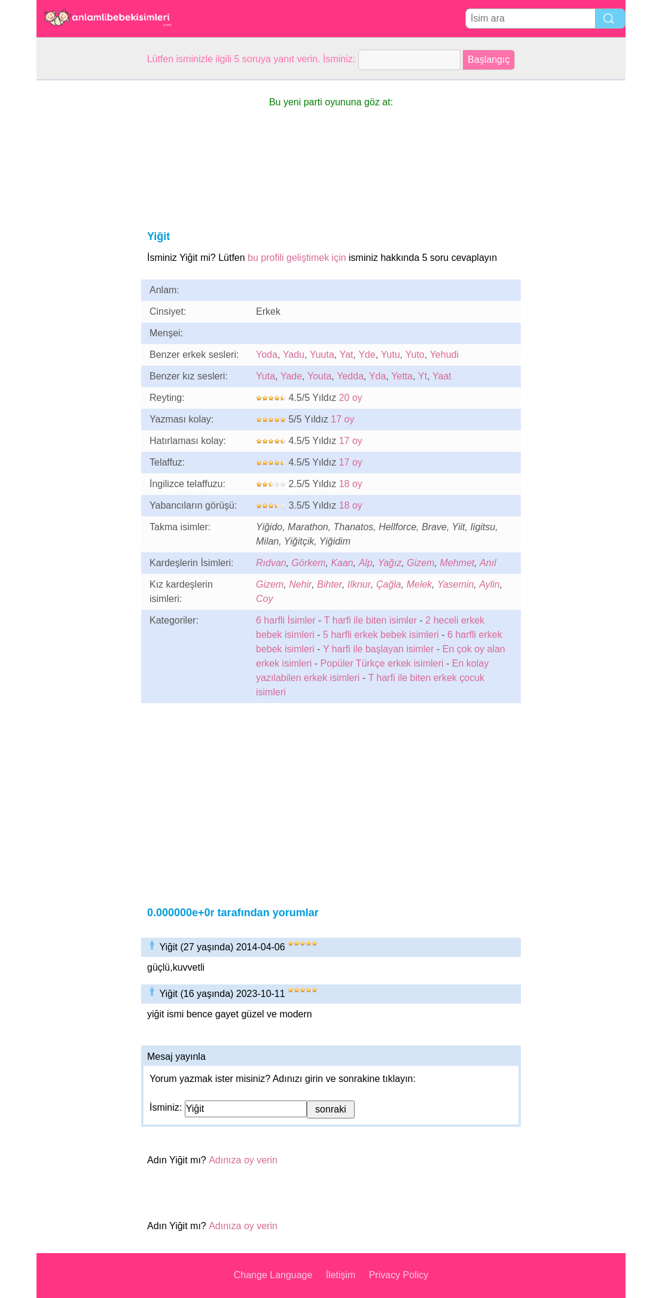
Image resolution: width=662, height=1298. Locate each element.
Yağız (390, 563)
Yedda (350, 376)
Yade (291, 376)
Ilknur (359, 584)
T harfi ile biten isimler (370, 620)
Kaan (342, 563)
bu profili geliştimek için (297, 258)
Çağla (388, 584)
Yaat (441, 376)
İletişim (341, 1275)
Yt (422, 376)
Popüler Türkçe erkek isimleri (382, 663)
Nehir (300, 584)
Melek (419, 584)
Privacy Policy (399, 1275)
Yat (346, 354)
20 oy (350, 398)
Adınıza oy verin (243, 1160)
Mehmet (457, 563)
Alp (366, 563)
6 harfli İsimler (286, 620)
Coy (264, 599)
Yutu (390, 354)
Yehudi (444, 354)
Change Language (273, 1275)
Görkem (309, 563)
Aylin (489, 584)
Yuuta (322, 354)
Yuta (265, 376)
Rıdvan (271, 563)
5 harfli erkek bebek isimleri (381, 635)
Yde (366, 354)
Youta (319, 376)
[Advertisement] (84, 259)
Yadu (293, 354)
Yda (377, 376)
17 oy (342, 419)
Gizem (420, 563)
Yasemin (455, 584)
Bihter (329, 584)
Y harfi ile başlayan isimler (378, 649)
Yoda (266, 354)
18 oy (350, 484)
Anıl (488, 563)
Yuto (415, 354)
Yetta (402, 376)
